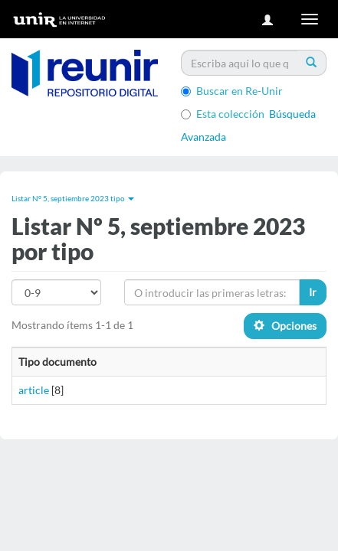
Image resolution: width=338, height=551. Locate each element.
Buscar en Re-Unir (232, 90)
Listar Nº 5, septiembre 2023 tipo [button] (72, 198)
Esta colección (222, 113)
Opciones (285, 325)
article (33, 389)
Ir (313, 291)
